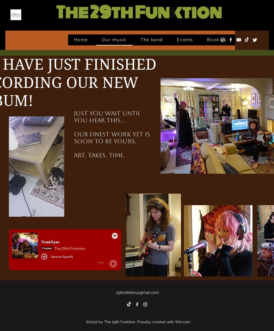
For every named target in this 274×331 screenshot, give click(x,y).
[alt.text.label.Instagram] (222, 39)
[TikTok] (247, 39)
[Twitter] (255, 39)
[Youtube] (238, 39)
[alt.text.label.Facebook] (230, 39)
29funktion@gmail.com (137, 292)
